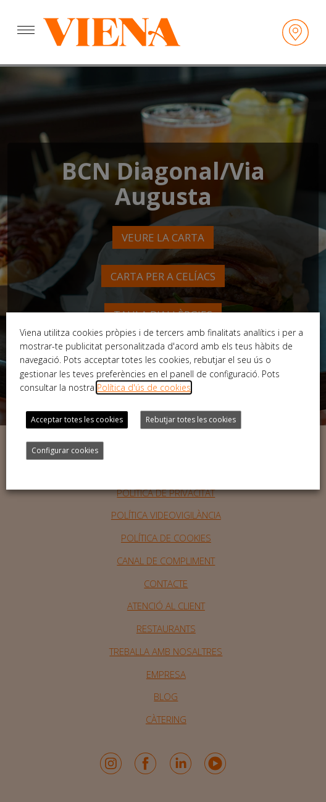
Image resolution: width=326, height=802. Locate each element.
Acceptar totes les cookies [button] (77, 419)
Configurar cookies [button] (64, 450)
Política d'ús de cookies (144, 387)
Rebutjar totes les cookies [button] (191, 419)
